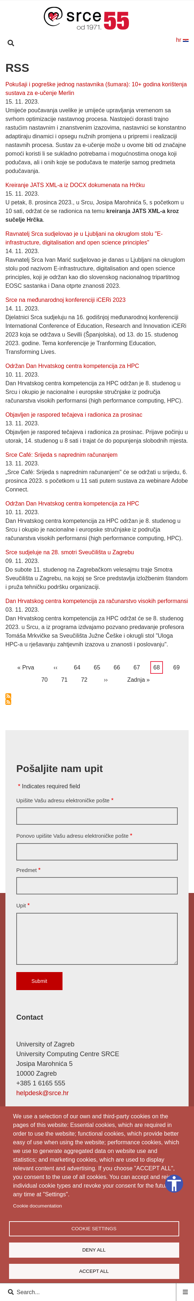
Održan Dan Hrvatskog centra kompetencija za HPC (72, 366)
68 (158, 668)
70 (46, 678)
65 (98, 666)
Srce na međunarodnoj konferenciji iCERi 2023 (65, 300)
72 (85, 678)
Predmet (26, 870)
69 (178, 666)
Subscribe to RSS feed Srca (8, 696)
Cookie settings (94, 1228)
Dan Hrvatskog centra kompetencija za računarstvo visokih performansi (96, 601)
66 (118, 666)
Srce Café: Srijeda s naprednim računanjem (61, 455)
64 (78, 666)
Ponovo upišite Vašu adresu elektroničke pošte (72, 836)
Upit (21, 905)
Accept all (94, 1271)
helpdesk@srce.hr (42, 1093)
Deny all (94, 1250)
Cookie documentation (37, 1206)
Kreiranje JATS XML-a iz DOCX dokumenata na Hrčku (75, 185)
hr (182, 40)
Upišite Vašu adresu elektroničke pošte (62, 800)
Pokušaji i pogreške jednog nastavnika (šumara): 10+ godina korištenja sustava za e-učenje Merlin (96, 88)
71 (65, 678)
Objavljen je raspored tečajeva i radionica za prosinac (73, 415)
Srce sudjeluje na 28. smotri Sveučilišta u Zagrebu (69, 552)
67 (138, 666)
